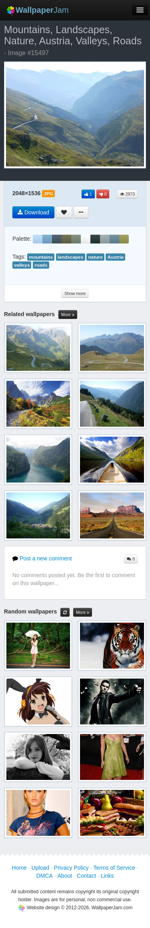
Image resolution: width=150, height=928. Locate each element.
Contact (86, 876)
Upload (40, 868)
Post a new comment (42, 558)
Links (107, 876)
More (67, 314)
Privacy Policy (71, 868)
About (65, 876)
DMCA (44, 876)
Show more (75, 293)
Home (19, 868)
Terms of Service (114, 868)
